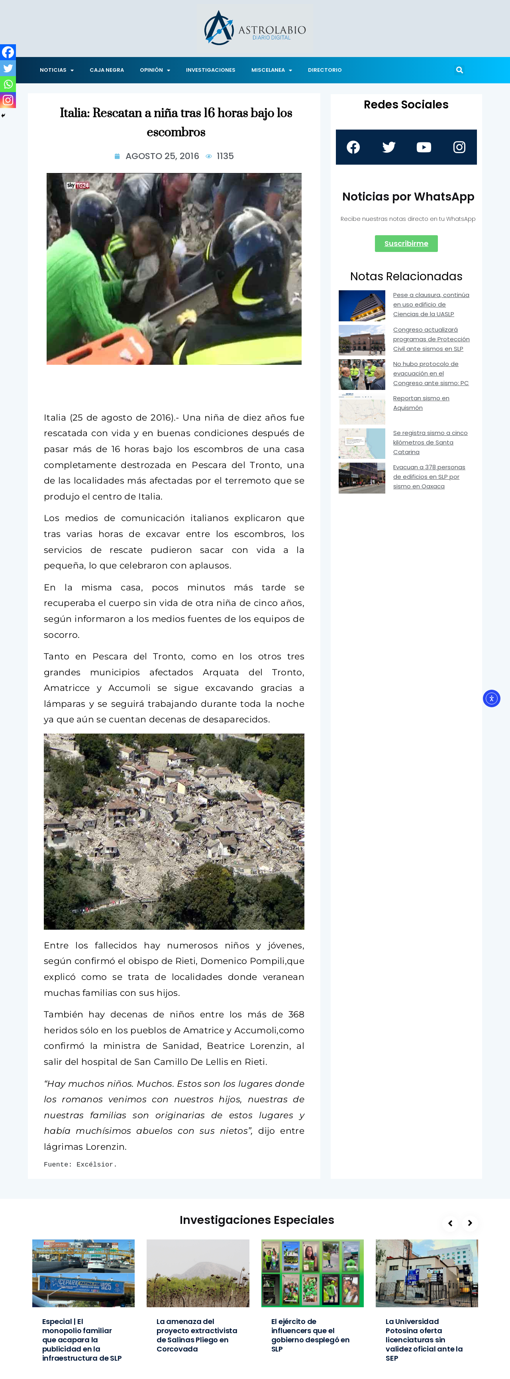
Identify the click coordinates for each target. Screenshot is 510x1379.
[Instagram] (8, 100)
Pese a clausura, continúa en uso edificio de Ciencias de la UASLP (431, 304)
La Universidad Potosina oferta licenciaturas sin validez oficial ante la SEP (424, 1339)
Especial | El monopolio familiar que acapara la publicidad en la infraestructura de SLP (82, 1339)
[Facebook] (8, 52)
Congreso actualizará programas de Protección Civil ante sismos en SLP (431, 339)
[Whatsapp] (8, 84)
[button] (459, 70)
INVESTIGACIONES (210, 70)
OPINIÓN (155, 70)
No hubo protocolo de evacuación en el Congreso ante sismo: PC (431, 373)
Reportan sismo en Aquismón (421, 403)
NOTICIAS (57, 70)
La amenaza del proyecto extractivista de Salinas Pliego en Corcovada (197, 1335)
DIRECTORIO (325, 70)
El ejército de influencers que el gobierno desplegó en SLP (310, 1335)
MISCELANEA (271, 70)
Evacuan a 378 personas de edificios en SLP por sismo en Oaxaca (429, 476)
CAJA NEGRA (107, 70)
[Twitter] (8, 68)
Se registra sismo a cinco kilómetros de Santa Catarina (430, 442)
